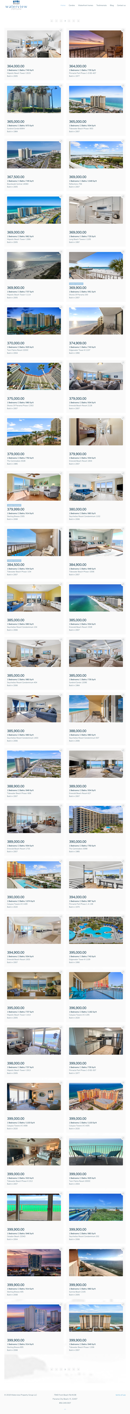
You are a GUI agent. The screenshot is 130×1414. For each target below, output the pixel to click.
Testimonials (101, 5)
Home (63, 5)
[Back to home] (16, 5)
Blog (112, 5)
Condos (72, 5)
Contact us (121, 5)
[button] (34, 44)
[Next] (78, 20)
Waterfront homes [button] (85, 5)
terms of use (121, 1395)
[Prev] (51, 20)
